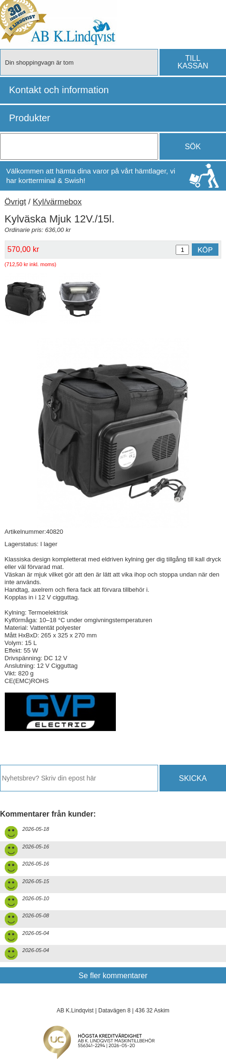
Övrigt (15, 201)
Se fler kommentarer (113, 976)
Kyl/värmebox (57, 201)
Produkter (29, 118)
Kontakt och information (59, 90)
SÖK (193, 147)
